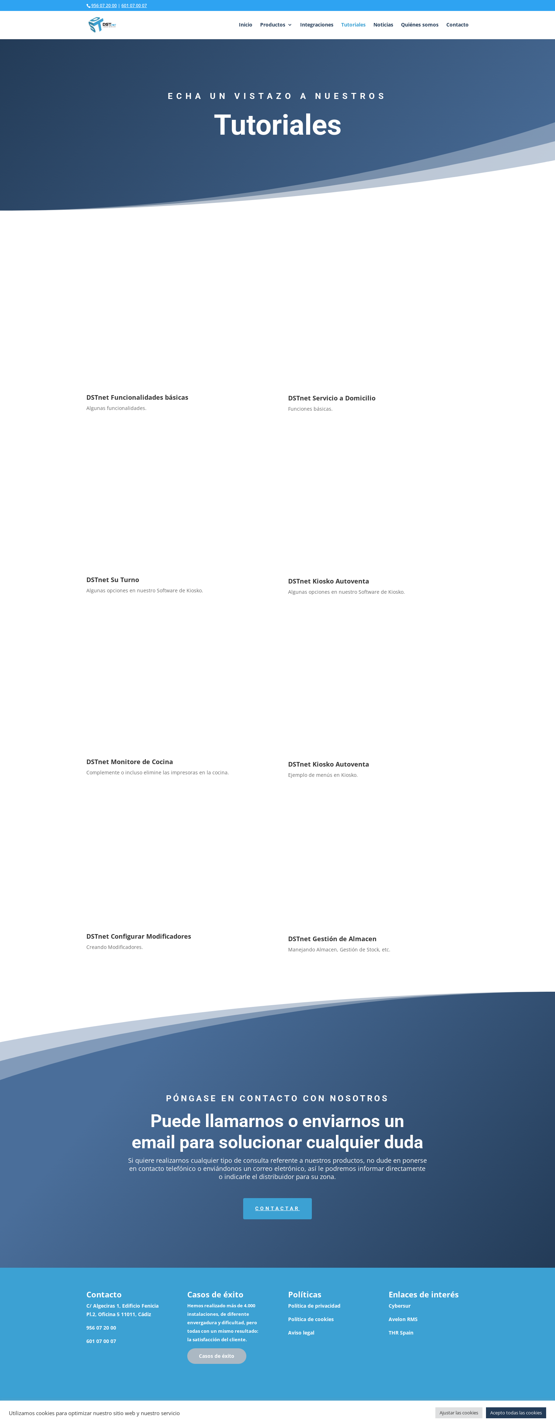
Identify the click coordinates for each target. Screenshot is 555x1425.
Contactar (277, 1208)
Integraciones (316, 25)
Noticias (383, 25)
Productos (272, 25)
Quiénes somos (420, 25)
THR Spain (401, 1332)
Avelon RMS (403, 1319)
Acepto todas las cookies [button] (516, 1412)
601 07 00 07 (134, 5)
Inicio (245, 25)
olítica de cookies (312, 1319)
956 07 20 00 (104, 5)
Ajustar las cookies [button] (459, 1412)
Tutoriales (353, 25)
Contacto (457, 25)
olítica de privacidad (316, 1305)
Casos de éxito (216, 1356)
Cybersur (400, 1305)
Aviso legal (301, 1332)
